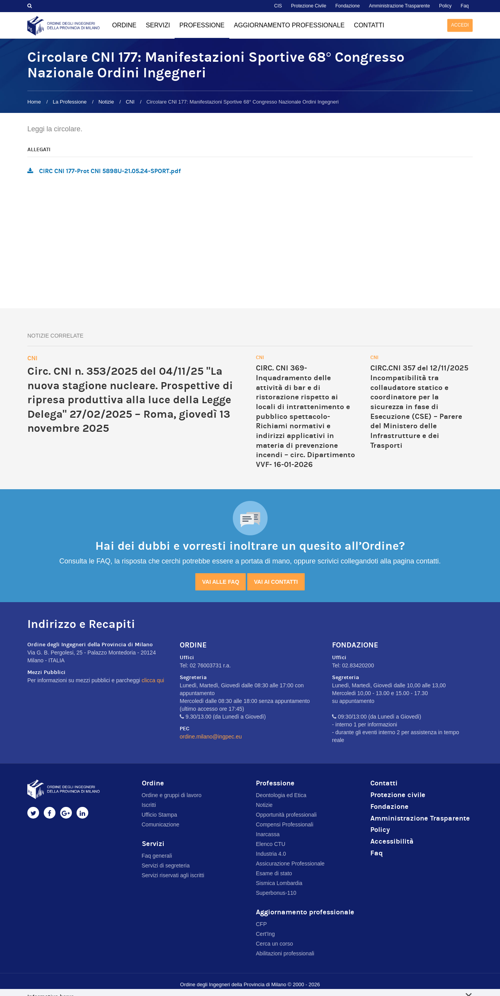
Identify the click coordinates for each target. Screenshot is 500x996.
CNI (130, 102)
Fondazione (347, 6)
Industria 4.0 (271, 854)
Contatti (369, 25)
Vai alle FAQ (220, 582)
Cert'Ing (265, 934)
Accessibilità (392, 841)
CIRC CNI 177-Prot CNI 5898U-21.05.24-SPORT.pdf (110, 171)
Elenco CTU (270, 844)
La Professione (70, 102)
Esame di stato (274, 873)
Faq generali (157, 856)
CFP (261, 924)
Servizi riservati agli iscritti (173, 875)
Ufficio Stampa (159, 815)
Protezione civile (397, 795)
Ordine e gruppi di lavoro (172, 795)
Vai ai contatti (276, 582)
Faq (465, 6)
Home (34, 102)
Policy (445, 6)
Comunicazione (161, 824)
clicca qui (153, 680)
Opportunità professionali (286, 815)
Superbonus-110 (276, 893)
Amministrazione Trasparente (399, 6)
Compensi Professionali (284, 824)
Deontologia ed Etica (281, 795)
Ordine (124, 25)
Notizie (106, 102)
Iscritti (149, 805)
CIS (278, 6)
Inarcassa (268, 834)
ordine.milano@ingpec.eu (211, 736)
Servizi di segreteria (166, 865)
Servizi (158, 25)
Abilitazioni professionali (285, 953)
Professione (202, 30)
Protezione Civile (308, 6)
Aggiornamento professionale (289, 25)
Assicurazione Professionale (290, 863)
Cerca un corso (274, 944)
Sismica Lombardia (279, 883)
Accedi (460, 25)
